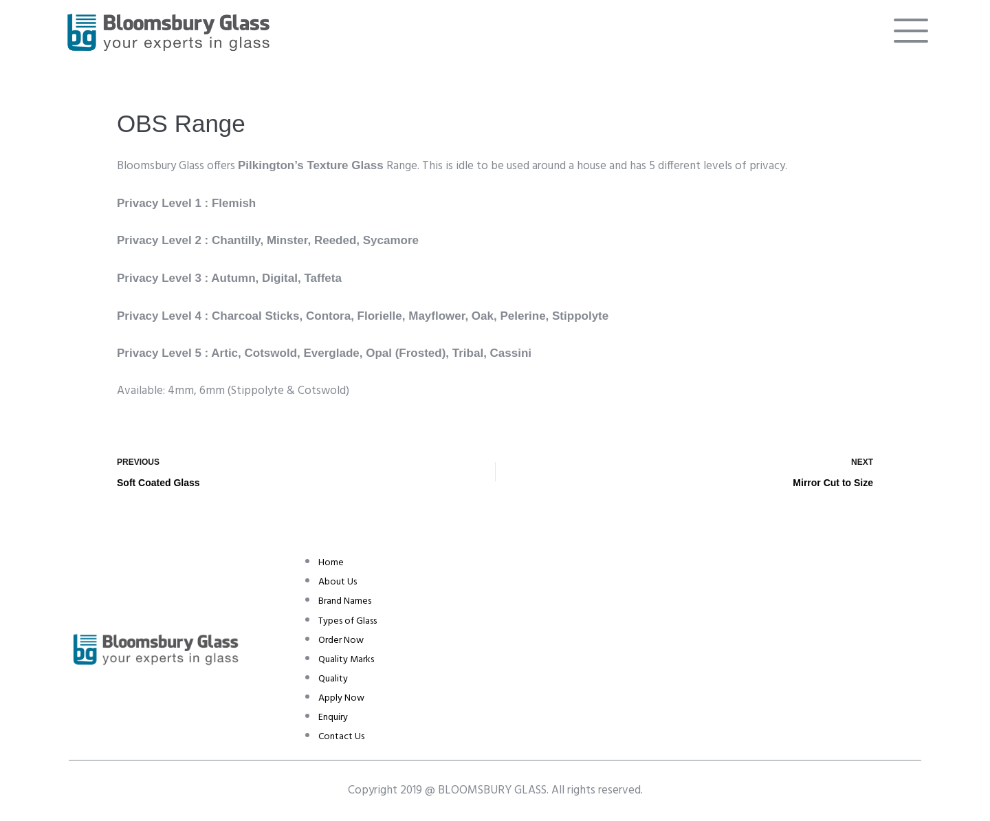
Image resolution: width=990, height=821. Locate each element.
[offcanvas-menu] (911, 30)
